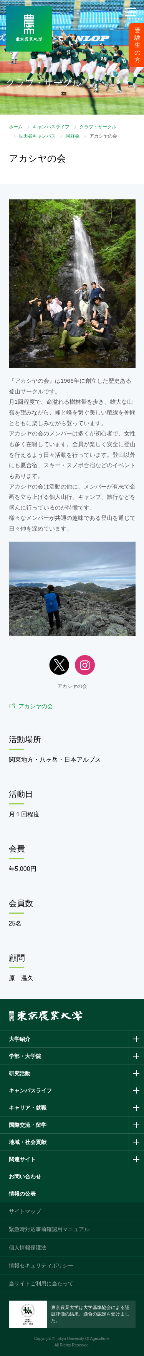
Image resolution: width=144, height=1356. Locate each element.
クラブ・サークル (97, 126)
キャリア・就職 (27, 1108)
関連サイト (22, 1159)
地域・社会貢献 (27, 1142)
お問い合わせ (25, 1176)
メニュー (130, 21)
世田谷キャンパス (37, 136)
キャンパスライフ (51, 126)
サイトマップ (25, 1211)
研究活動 (19, 1073)
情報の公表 (22, 1194)
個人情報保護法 (27, 1247)
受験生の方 (137, 45)
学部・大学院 (25, 1056)
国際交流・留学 (27, 1125)
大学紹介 (19, 1039)
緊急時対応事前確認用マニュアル (49, 1229)
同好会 (72, 136)
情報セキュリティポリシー (41, 1265)
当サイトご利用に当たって (41, 1283)
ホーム (16, 126)
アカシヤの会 (35, 706)
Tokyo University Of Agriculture (82, 1339)
